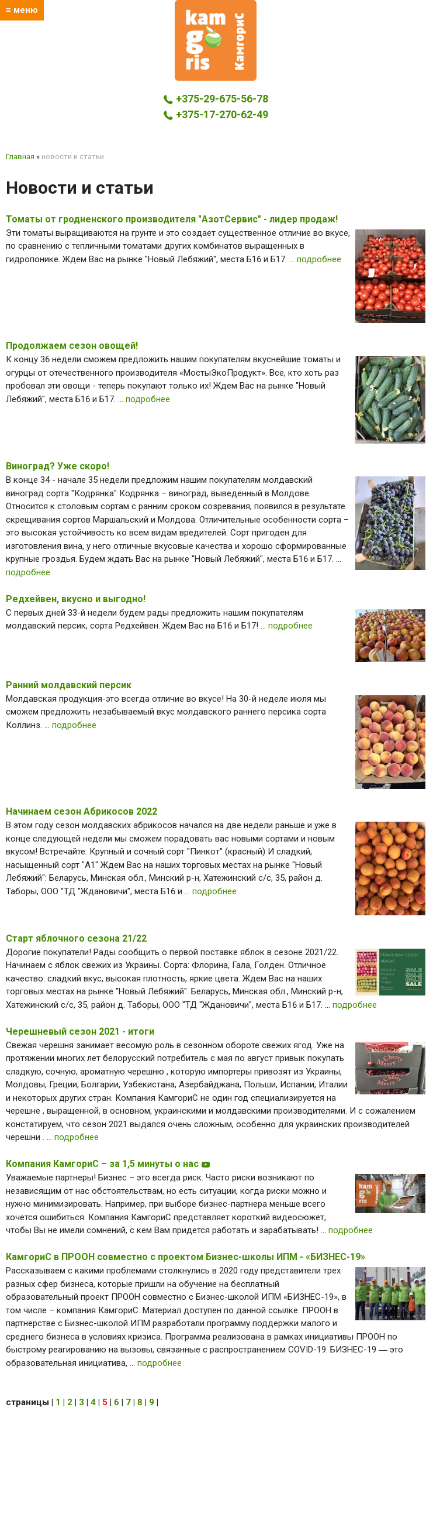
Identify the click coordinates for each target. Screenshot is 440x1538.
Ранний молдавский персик (68, 685)
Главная (20, 156)
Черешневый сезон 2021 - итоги (80, 1031)
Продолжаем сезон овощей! (72, 345)
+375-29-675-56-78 (215, 98)
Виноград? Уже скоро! (57, 466)
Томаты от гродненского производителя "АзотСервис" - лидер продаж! (172, 219)
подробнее (319, 259)
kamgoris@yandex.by (216, 130)
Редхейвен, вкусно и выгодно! (75, 599)
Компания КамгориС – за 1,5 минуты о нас (108, 1163)
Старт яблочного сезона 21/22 (76, 938)
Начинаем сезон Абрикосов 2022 (81, 811)
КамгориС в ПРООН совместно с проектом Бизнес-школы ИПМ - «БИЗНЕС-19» (185, 1256)
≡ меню (22, 10)
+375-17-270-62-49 (215, 114)
